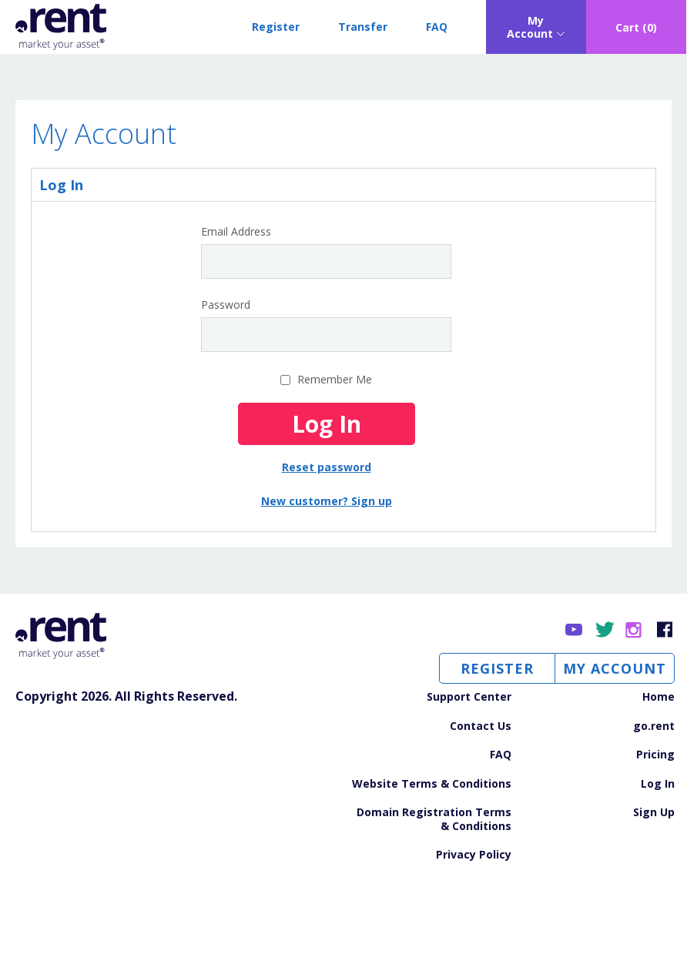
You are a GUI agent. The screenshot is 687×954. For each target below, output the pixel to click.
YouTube (575, 630)
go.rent (654, 726)
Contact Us (480, 726)
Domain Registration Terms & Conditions (434, 819)
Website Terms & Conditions (431, 784)
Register (276, 27)
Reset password (326, 467)
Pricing (655, 755)
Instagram (635, 630)
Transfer (362, 27)
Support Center (469, 697)
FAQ (436, 27)
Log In (658, 784)
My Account (614, 668)
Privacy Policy (473, 855)
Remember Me (334, 379)
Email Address (236, 232)
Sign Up (654, 812)
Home (658, 697)
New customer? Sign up (326, 501)
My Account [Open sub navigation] (530, 27)
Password (225, 305)
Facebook (665, 630)
